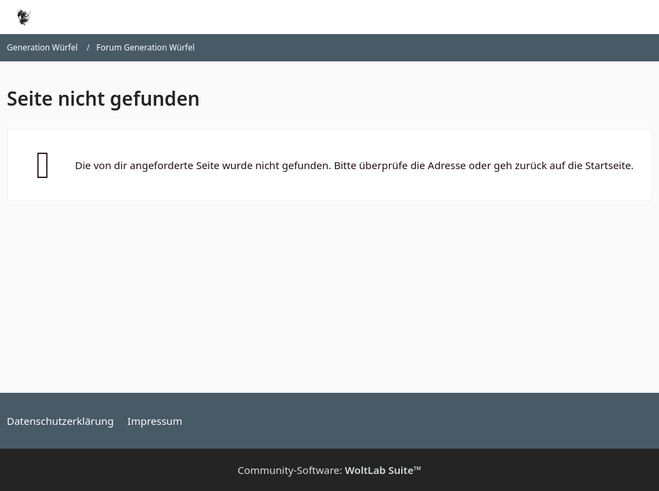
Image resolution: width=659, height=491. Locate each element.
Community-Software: (329, 470)
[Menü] (641, 17)
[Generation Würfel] (23, 17)
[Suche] (573, 17)
